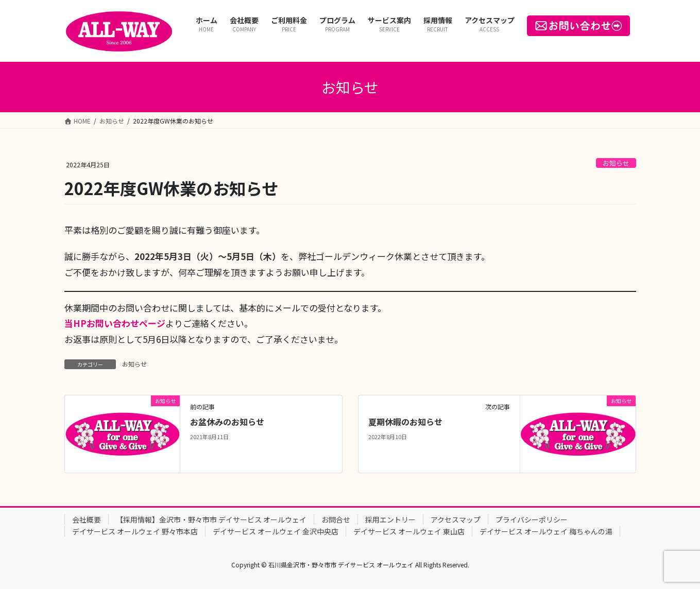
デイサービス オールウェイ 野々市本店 (135, 531)
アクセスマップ (456, 519)
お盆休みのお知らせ (227, 421)
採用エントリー (390, 519)
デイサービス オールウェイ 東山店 (409, 531)
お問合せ (335, 519)
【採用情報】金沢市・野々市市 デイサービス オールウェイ (211, 519)
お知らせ (616, 163)
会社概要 (86, 519)
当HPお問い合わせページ (114, 323)
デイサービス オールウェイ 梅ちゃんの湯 (546, 531)
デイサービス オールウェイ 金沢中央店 (275, 531)
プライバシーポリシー (532, 519)
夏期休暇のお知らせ (405, 421)
